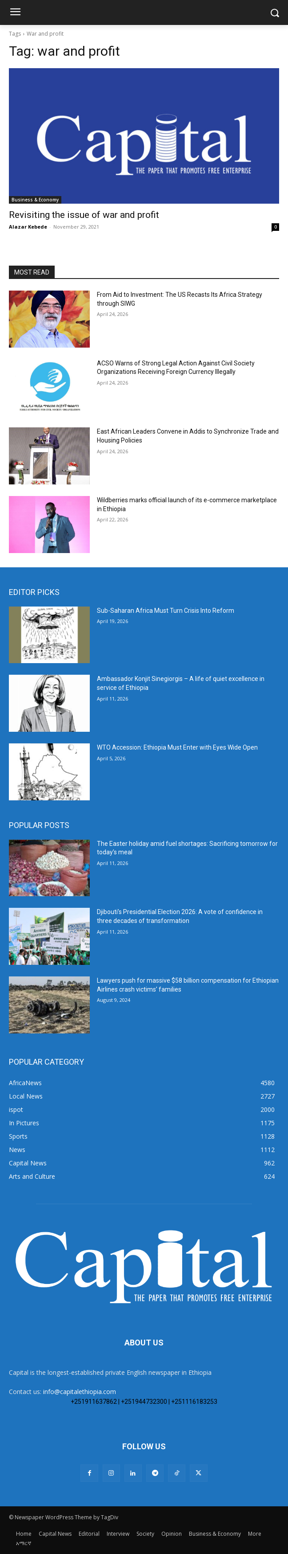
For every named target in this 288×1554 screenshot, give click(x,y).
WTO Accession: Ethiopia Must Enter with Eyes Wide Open (177, 747)
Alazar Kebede (28, 226)
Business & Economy (35, 200)
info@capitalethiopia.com (79, 1391)
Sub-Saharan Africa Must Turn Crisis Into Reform (165, 610)
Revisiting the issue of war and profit (84, 214)
